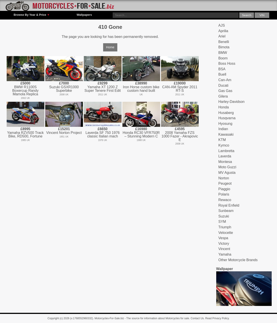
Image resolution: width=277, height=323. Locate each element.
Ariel (222, 36)
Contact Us (197, 318)
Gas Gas (225, 91)
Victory (223, 243)
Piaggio (224, 189)
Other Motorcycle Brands (238, 260)
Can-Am (225, 80)
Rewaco (224, 200)
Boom (223, 58)
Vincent (224, 249)
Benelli (223, 42)
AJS (221, 25)
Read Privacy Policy (217, 318)
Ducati (223, 85)
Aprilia (223, 31)
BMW (222, 53)
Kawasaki (226, 134)
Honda (223, 107)
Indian (223, 129)
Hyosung (225, 123)
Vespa (223, 238)
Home (110, 47)
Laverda (224, 156)
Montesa (225, 162)
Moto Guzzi (227, 167)
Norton (223, 178)
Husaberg (226, 113)
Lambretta (226, 151)
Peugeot (225, 183)
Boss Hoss (226, 63)
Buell (222, 74)
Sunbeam (226, 211)
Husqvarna (227, 118)
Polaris (223, 194)
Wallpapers (84, 14)
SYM (222, 221)
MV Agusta (227, 172)
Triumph (224, 227)
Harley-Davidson (231, 102)
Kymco (223, 145)
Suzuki (223, 216)
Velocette (225, 233)
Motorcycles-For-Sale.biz (109, 318)
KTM (222, 140)
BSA (222, 69)
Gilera (223, 96)
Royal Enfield (228, 205)
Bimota (224, 47)
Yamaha (224, 254)
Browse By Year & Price (32, 15)
